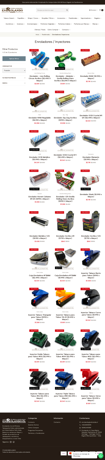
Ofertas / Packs (40, 30)
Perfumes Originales (48, 24)
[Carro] (101, 10)
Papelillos (22, 18)
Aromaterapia (32, 24)
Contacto (66, 30)
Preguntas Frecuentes (35, 430)
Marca (14, 83)
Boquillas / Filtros (48, 18)
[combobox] (52, 10)
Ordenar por (7, 66)
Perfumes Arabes (65, 24)
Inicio (37, 34)
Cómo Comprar (54, 30)
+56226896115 (85, 425)
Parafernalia (74, 18)
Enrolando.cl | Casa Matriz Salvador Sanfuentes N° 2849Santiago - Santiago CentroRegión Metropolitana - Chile (90, 433)
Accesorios (62, 18)
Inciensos (21, 24)
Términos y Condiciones (36, 433)
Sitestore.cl (25, 454)
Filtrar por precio (14, 78)
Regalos (97, 18)
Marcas (96, 24)
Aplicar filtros (14, 59)
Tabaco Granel (9, 18)
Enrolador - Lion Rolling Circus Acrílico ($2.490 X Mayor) (40, 78)
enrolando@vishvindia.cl (88, 422)
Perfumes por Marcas (82, 24)
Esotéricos (10, 24)
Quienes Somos (33, 425)
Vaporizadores (86, 18)
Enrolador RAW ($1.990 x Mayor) (91, 77)
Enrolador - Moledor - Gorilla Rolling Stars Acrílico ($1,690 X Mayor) (65, 78)
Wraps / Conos (34, 18)
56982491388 (85, 428)
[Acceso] (93, 10)
